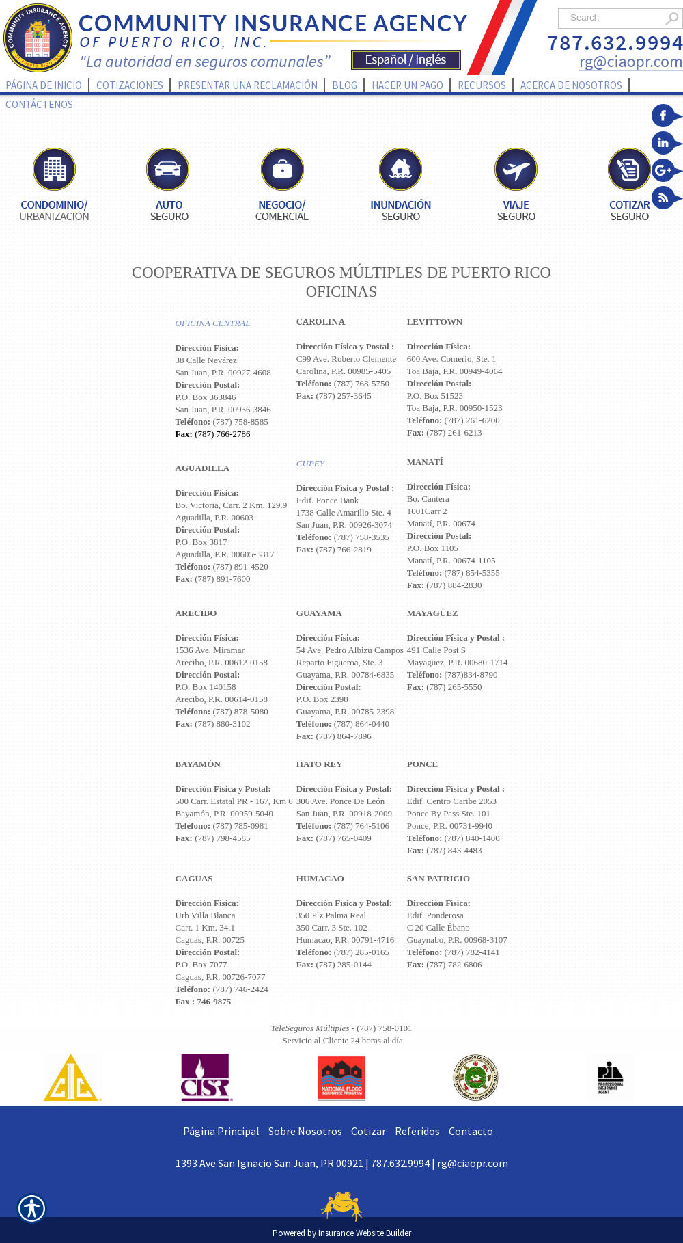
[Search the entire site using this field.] (613, 17)
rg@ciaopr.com (472, 1163)
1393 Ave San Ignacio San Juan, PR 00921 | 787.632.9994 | (306, 1163)
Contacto (471, 1131)
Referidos (417, 1131)
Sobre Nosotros (305, 1131)
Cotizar (368, 1131)
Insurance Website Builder (364, 1233)
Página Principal (221, 1131)
